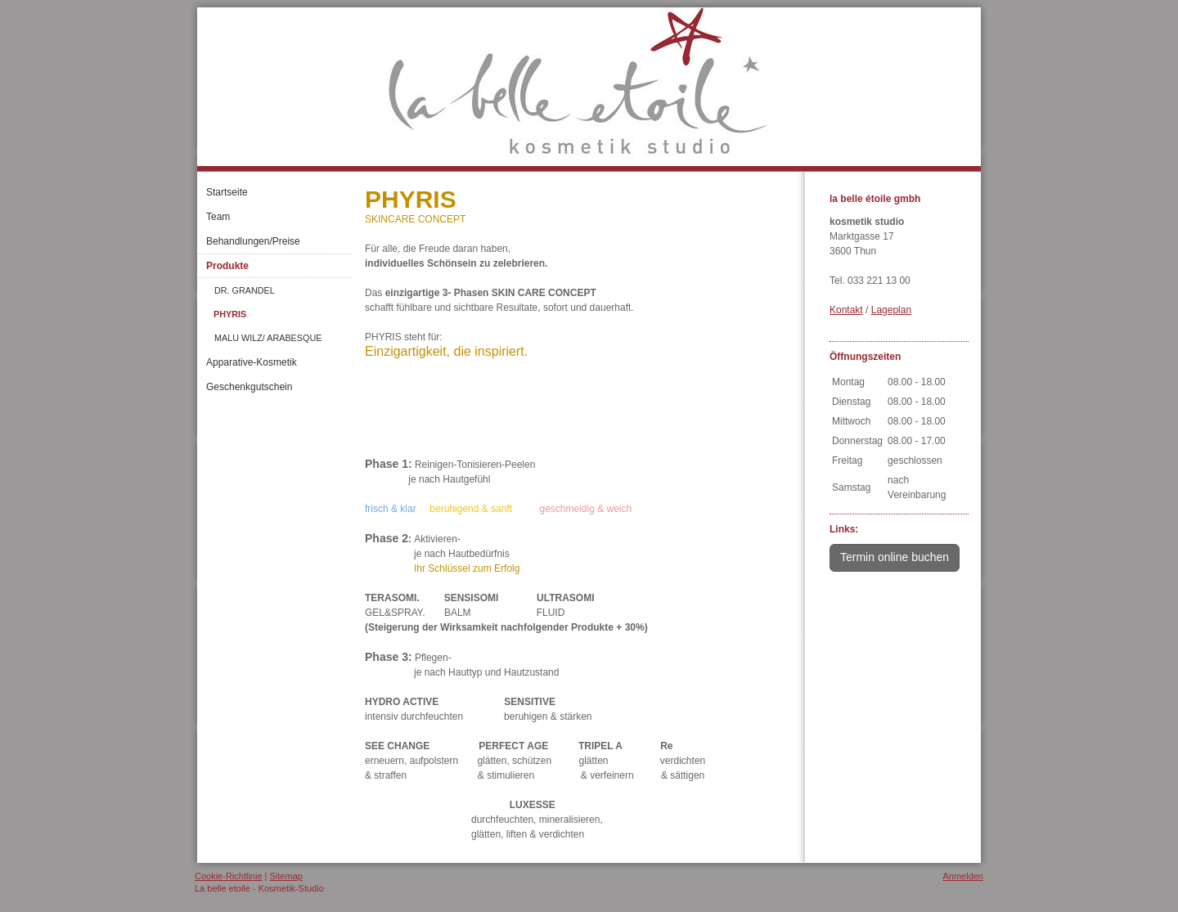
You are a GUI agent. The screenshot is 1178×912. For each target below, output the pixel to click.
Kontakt (846, 310)
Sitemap (286, 876)
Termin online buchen (894, 557)
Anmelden (962, 876)
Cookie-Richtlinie (229, 876)
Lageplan (891, 310)
